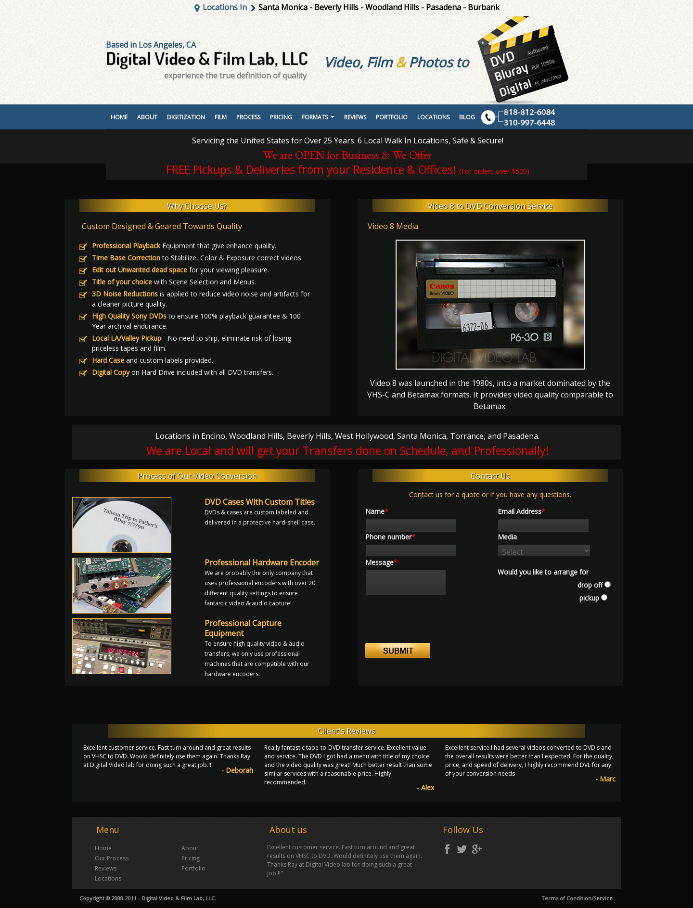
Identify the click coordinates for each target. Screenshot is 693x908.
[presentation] (438, 624)
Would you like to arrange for (543, 571)
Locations (433, 117)
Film (221, 117)
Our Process (111, 858)
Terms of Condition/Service (577, 898)
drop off (590, 584)
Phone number (390, 536)
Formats (319, 120)
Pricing (281, 117)
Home (119, 117)
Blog (467, 117)
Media (507, 536)
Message (381, 562)
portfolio (392, 117)
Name (376, 511)
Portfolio (193, 868)
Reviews (355, 117)
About (147, 117)
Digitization (186, 117)
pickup (588, 597)
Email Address (521, 511)
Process (248, 117)
